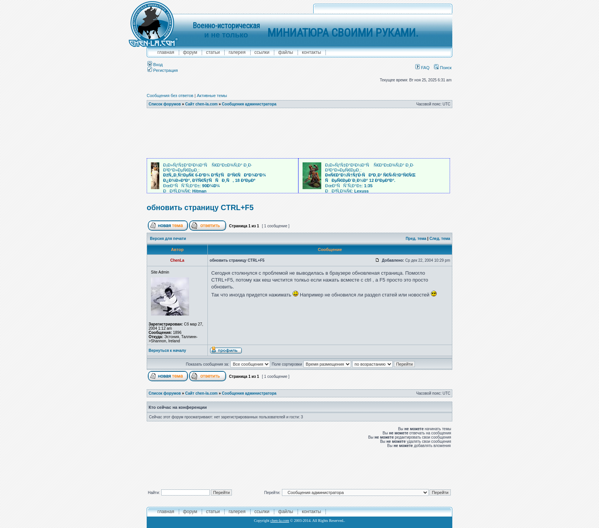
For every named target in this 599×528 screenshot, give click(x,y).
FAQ (422, 67)
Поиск (443, 67)
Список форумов (165, 104)
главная (165, 52)
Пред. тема (416, 238)
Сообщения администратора (249, 104)
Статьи (213, 52)
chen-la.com (279, 520)
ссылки (262, 52)
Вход (155, 64)
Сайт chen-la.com (201, 104)
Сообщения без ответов (170, 95)
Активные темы (212, 95)
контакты (311, 52)
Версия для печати (168, 238)
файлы (285, 52)
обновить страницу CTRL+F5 (200, 207)
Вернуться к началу (167, 350)
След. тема (439, 238)
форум (190, 52)
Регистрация (162, 70)
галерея (236, 52)
